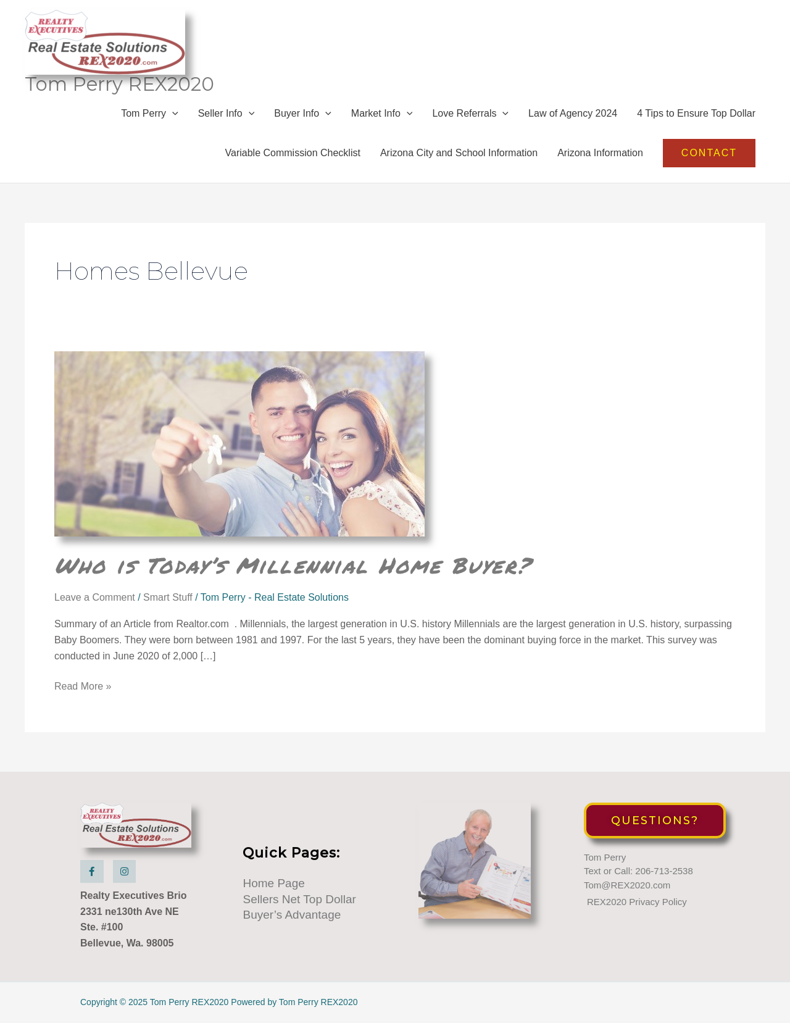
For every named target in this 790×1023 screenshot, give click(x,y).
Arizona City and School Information (459, 153)
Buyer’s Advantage (292, 914)
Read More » (83, 686)
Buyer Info (302, 114)
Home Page (273, 883)
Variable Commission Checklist (292, 153)
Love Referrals (470, 114)
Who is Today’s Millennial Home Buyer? (292, 564)
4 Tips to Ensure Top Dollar (696, 113)
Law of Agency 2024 (572, 113)
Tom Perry (149, 114)
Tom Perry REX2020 (119, 84)
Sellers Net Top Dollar (299, 899)
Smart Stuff (168, 597)
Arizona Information (600, 153)
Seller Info (226, 114)
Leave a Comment (94, 597)
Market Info (382, 114)
